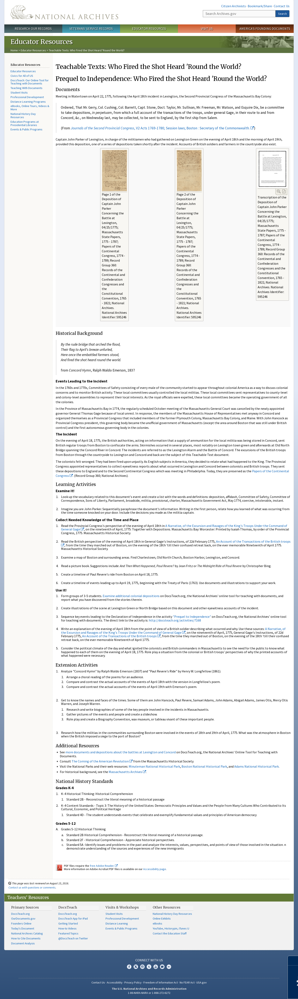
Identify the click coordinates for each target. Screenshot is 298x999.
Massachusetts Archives (127, 772)
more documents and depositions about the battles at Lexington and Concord (120, 752)
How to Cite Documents (26, 938)
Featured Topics (68, 933)
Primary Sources (25, 907)
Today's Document (22, 928)
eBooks (157, 923)
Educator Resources (149, 28)
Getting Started (68, 923)
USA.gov (201, 982)
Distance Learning (117, 923)
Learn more (261, 991)
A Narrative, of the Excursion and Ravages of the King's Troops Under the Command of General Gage (174, 527)
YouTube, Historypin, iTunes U (171, 928)
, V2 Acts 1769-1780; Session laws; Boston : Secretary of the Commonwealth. (162, 128)
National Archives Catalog (27, 933)
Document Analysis (23, 943)
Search (282, 14)
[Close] (293, 960)
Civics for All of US (22, 76)
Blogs (162, 966)
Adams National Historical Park (256, 766)
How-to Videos (67, 928)
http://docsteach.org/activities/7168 (175, 620)
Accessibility (115, 982)
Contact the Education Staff (169, 933)
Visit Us (207, 28)
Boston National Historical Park (204, 766)
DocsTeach (67, 907)
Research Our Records (33, 28)
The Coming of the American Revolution (102, 761)
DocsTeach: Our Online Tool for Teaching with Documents (30, 81)
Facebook (129, 966)
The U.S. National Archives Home (64, 12)
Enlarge (279, 191)
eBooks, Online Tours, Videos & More (30, 107)
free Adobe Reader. (104, 866)
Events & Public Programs (26, 129)
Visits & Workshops (122, 907)
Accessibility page (154, 869)
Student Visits (19, 92)
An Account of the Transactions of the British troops (121, 636)
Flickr (168, 966)
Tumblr (149, 966)
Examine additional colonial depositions (131, 596)
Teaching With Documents (26, 88)
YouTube (155, 966)
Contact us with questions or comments (31, 887)
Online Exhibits (162, 918)
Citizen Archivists (233, 6)
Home (14, 50)
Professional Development (27, 97)
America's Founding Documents (264, 28)
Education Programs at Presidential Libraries (25, 123)
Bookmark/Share (260, 6)
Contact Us (282, 6)
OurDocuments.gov (23, 918)
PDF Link (284, 191)
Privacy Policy (133, 982)
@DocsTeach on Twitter (73, 938)
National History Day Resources (23, 115)
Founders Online (21, 923)
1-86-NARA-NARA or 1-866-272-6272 (149, 993)
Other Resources (166, 907)
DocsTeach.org (20, 914)
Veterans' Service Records (91, 28)
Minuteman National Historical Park (154, 766)
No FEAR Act (187, 982)
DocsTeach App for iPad (73, 918)
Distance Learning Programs (28, 101)
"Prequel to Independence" (192, 616)
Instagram (142, 966)
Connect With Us (149, 960)
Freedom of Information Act (160, 982)
